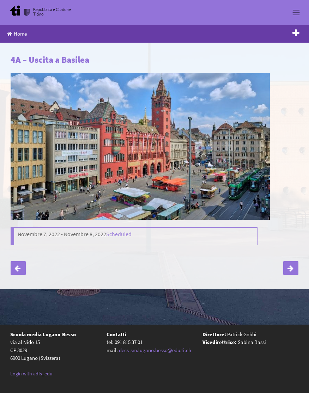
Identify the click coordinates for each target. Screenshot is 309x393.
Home (17, 33)
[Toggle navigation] (296, 12)
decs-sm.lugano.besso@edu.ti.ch (155, 350)
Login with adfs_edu (31, 373)
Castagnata (18, 268)
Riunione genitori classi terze (290, 268)
